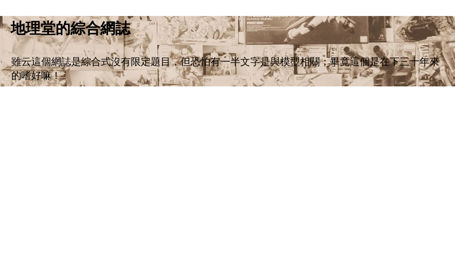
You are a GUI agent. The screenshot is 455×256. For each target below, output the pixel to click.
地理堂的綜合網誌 (70, 28)
